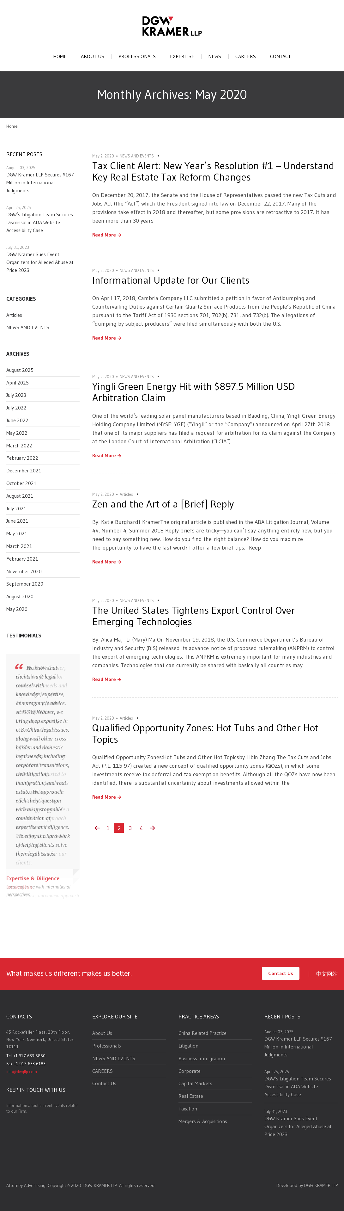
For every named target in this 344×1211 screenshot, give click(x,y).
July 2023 (16, 395)
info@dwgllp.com (21, 1071)
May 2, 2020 (103, 155)
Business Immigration (201, 1058)
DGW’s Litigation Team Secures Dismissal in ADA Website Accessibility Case (39, 222)
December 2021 (23, 470)
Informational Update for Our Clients (171, 280)
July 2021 (16, 508)
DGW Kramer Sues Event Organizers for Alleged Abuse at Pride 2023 (40, 262)
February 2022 (22, 458)
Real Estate (190, 1096)
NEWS (214, 56)
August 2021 (19, 496)
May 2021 (16, 533)
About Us (102, 1033)
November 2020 (24, 571)
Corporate (189, 1071)
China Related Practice (202, 1033)
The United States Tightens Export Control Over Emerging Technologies (193, 616)
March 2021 (19, 546)
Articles (14, 315)
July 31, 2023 (17, 247)
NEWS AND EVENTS (27, 327)
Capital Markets (195, 1083)
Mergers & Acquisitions (202, 1121)
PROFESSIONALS (137, 56)
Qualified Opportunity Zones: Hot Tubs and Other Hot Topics (205, 733)
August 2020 (19, 596)
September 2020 (24, 584)
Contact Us (280, 973)
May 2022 (16, 433)
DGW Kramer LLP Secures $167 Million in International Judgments (40, 182)
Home (12, 126)
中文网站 (327, 973)
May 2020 (16, 609)
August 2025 (19, 370)
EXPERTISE (182, 56)
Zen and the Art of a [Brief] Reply (163, 504)
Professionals (106, 1045)
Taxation (187, 1108)
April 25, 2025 (18, 207)
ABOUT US (92, 56)
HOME (60, 56)
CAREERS (245, 56)
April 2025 (17, 382)
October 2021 (21, 483)
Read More (104, 235)
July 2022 (16, 407)
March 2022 (19, 445)
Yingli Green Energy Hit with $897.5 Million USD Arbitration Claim (193, 392)
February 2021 (22, 559)
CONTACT (280, 56)
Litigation (188, 1045)
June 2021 (17, 521)
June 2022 (17, 420)
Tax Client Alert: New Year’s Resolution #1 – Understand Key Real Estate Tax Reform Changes (213, 171)
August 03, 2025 (20, 167)
